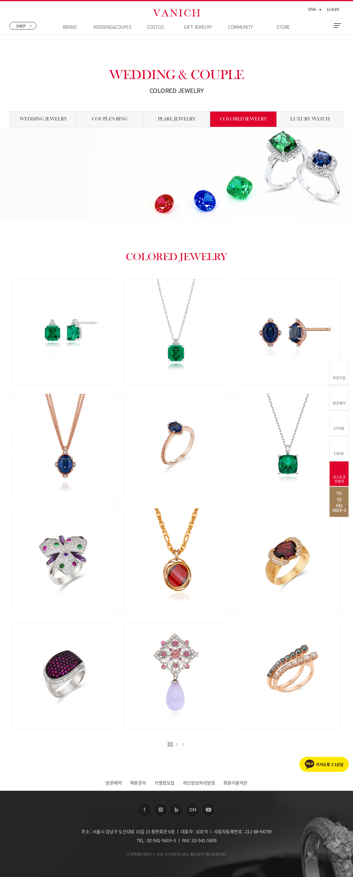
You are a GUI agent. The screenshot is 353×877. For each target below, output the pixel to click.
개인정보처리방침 (199, 782)
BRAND (70, 26)
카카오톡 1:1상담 (329, 764)
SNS (314, 9)
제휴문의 (138, 782)
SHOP (24, 25)
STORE (283, 26)
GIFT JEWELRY (198, 26)
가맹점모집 (164, 782)
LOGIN (333, 10)
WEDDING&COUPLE (112, 26)
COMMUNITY (240, 26)
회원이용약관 (235, 782)
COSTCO (155, 26)
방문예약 (114, 782)
